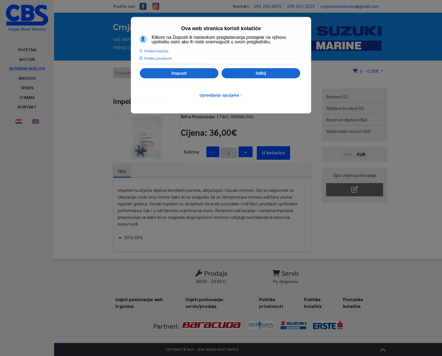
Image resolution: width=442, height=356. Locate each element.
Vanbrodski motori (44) (348, 131)
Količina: (192, 152)
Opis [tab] (122, 171)
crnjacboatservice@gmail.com (350, 6)
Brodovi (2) (337, 96)
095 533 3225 (301, 6)
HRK (348, 154)
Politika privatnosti (271, 302)
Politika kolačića (313, 302)
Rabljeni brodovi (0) (345, 108)
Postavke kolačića (353, 302)
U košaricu (273, 152)
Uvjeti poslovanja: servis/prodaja (204, 302)
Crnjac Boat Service (222, 349)
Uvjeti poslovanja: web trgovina (139, 302)
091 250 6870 (268, 6)
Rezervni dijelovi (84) (346, 120)
